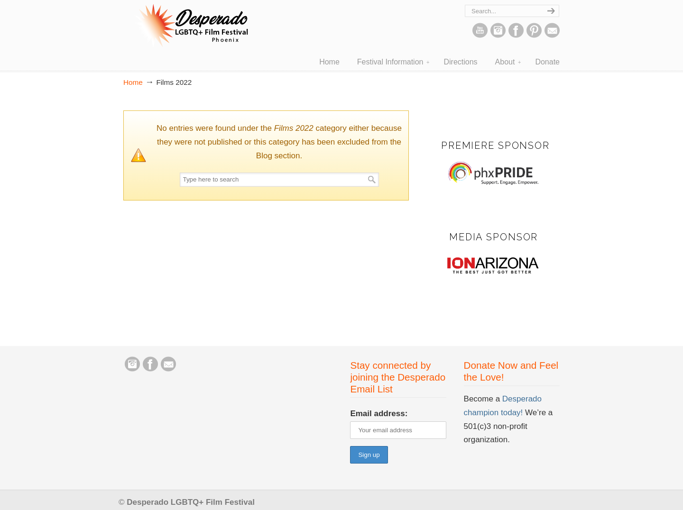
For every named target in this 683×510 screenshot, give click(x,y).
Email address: (378, 413)
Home (133, 82)
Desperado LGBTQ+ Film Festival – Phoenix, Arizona (189, 26)
